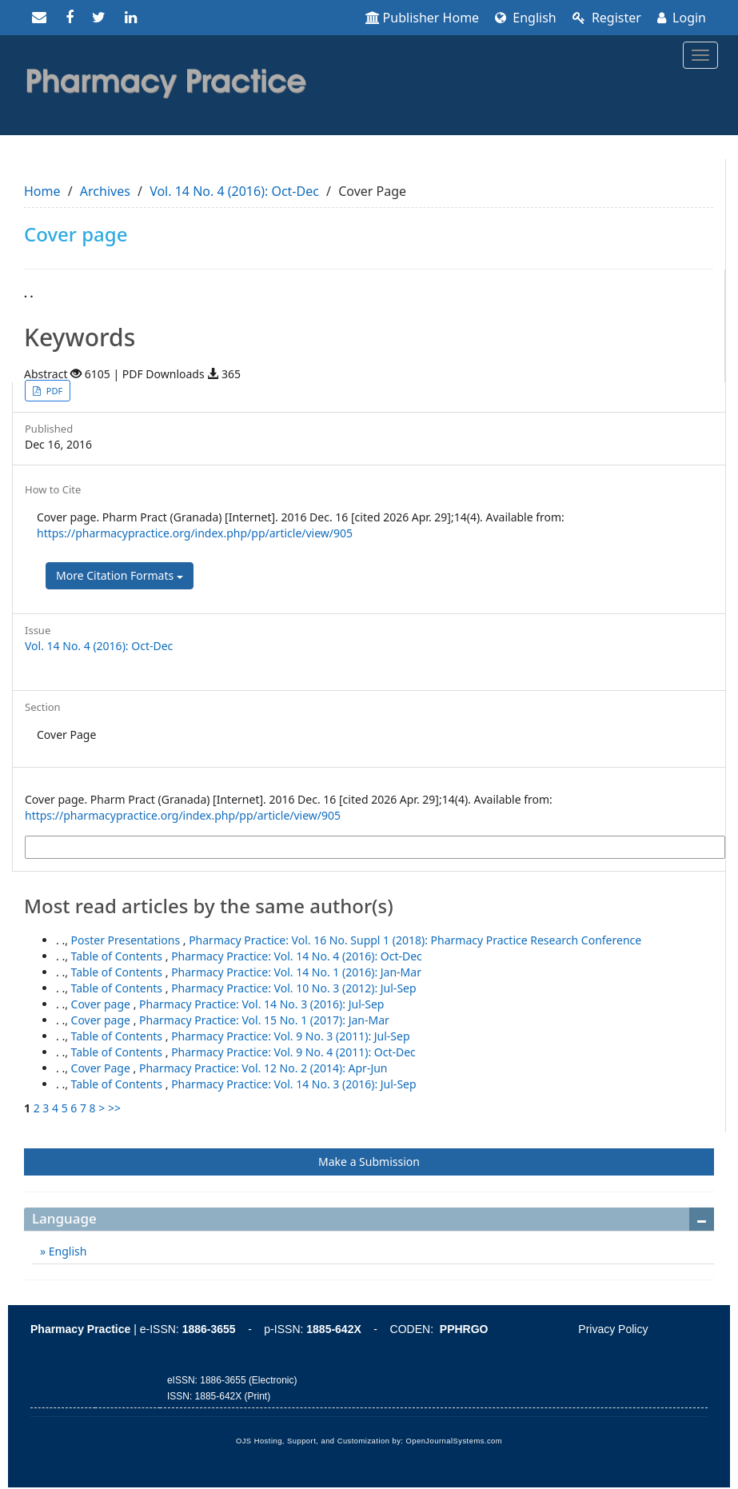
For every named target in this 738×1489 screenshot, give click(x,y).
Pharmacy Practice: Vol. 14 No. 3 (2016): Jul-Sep (261, 1004)
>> (114, 1108)
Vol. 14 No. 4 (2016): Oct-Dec (234, 191)
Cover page (102, 1004)
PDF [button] (53, 391)
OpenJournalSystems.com (454, 1441)
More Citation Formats (119, 575)
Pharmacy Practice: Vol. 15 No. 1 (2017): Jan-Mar (264, 1020)
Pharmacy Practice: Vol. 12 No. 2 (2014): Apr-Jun (263, 1068)
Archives (105, 191)
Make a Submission (369, 1161)
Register (606, 17)
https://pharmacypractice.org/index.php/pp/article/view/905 (195, 533)
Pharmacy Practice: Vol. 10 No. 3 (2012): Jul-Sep (293, 988)
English (525, 17)
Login (681, 17)
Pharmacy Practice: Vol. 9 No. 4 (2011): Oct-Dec (293, 1052)
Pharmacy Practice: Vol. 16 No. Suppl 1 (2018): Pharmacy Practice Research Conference (415, 940)
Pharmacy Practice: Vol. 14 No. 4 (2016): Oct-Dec (296, 956)
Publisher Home (422, 17)
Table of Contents (118, 956)
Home (42, 191)
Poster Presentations (127, 940)
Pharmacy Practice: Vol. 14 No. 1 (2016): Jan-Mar (296, 972)
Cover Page (102, 1068)
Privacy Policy (613, 1329)
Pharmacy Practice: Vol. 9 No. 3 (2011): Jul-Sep (290, 1036)
